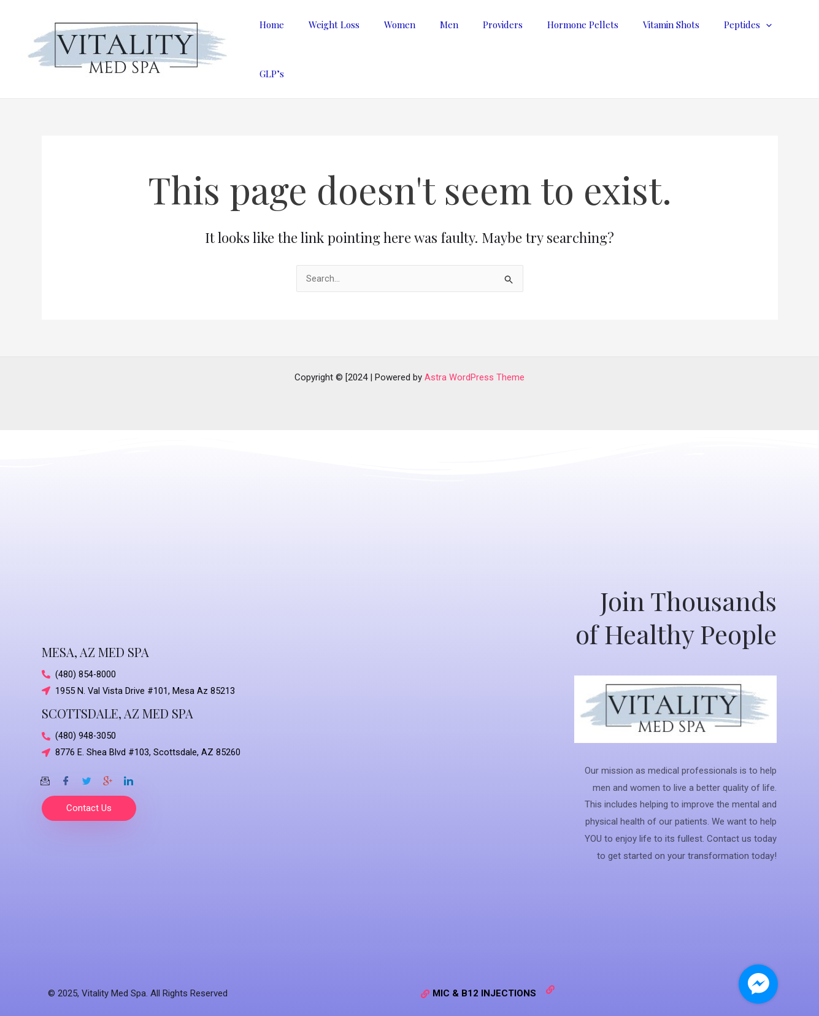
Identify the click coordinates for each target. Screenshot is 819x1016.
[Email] (45, 769)
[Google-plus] (107, 769)
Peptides (721, 44)
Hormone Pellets (568, 45)
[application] (739, 44)
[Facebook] (65, 769)
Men (447, 45)
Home (288, 45)
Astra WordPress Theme (475, 368)
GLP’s (776, 45)
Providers (495, 45)
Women (404, 45)
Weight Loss (344, 45)
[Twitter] (86, 769)
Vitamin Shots (651, 45)
